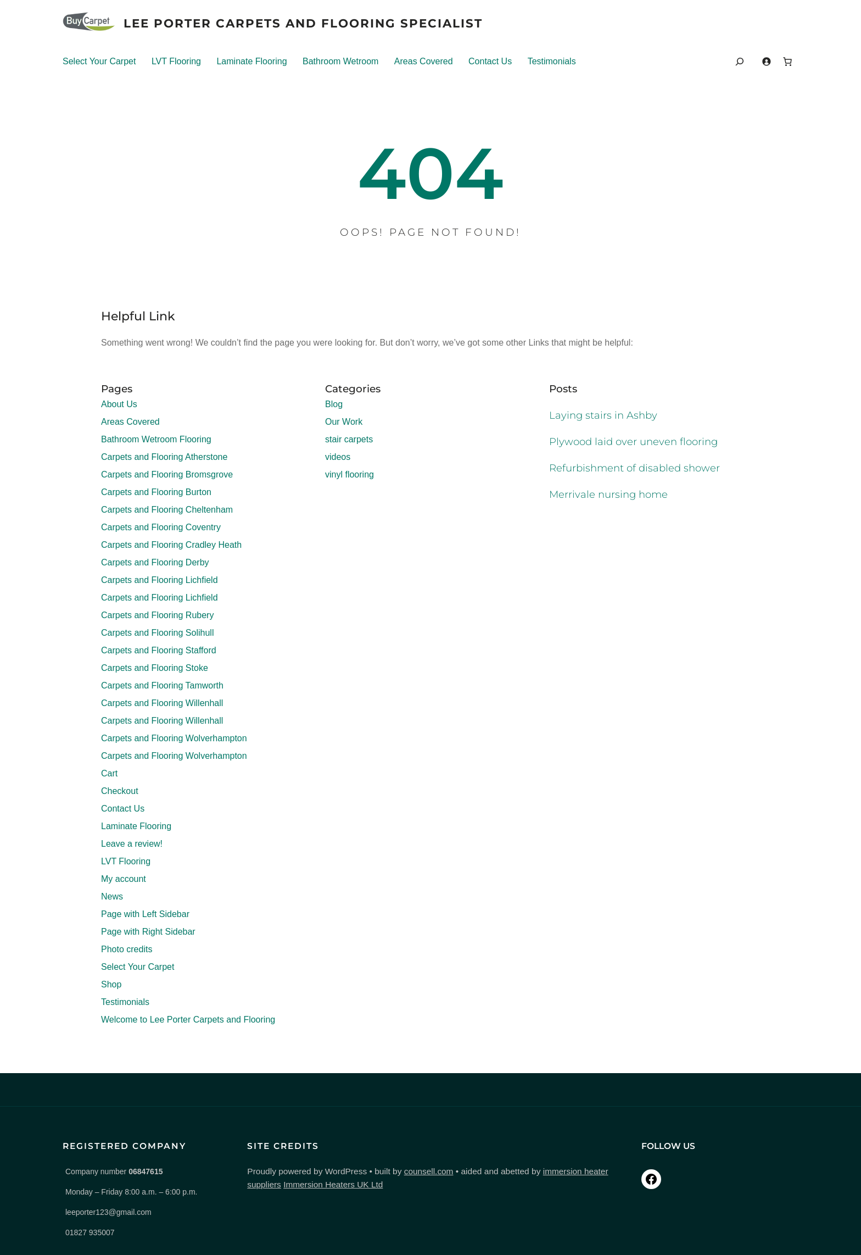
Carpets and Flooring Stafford (158, 651)
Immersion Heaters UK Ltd (276, 1184)
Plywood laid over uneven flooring (635, 442)
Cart (109, 774)
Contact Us (490, 61)
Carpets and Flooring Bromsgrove (167, 475)
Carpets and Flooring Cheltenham (167, 510)
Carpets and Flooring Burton (156, 492)
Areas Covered (423, 61)
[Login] (766, 61)
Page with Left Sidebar (145, 914)
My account (123, 879)
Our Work (343, 422)
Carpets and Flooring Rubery (157, 615)
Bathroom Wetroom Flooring (156, 440)
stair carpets (349, 440)
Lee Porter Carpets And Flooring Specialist (307, 23)
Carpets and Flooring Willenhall (162, 703)
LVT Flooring (176, 61)
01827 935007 (90, 1232)
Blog (334, 404)
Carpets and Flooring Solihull (157, 633)
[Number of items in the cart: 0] (787, 62)
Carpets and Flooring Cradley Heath (171, 545)
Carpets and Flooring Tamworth (162, 686)
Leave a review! (132, 844)
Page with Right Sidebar (148, 932)
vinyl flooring (349, 475)
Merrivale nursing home (609, 494)
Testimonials (552, 61)
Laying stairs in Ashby (603, 415)
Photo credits (126, 949)
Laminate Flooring (251, 61)
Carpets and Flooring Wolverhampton (174, 738)
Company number (114, 1171)
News (112, 897)
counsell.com (408, 1171)
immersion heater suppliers (573, 1171)
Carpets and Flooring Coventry (161, 527)
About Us (119, 404)
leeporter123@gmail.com (108, 1212)
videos (337, 457)
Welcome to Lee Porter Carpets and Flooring (188, 1020)
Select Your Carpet (99, 61)
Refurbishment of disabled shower (636, 468)
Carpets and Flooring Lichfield (159, 580)
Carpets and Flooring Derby (155, 563)
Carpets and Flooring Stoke (154, 668)
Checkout (119, 791)
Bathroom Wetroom (340, 61)
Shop (111, 985)
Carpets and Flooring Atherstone (164, 457)
